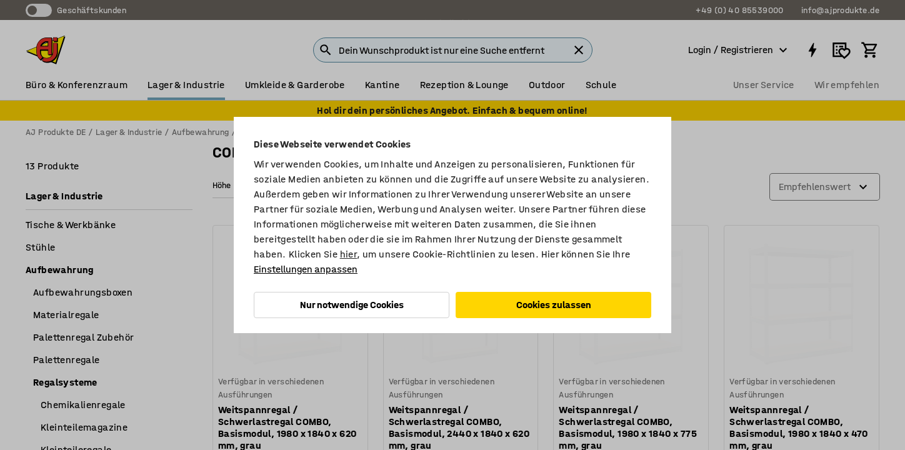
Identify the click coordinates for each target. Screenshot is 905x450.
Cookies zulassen (553, 305)
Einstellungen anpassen (306, 269)
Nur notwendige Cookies (352, 305)
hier (349, 254)
